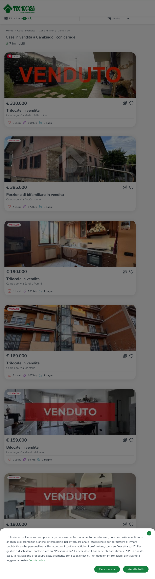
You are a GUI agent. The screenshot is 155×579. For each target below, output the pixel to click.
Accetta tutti (135, 569)
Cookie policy (36, 560)
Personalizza (107, 569)
